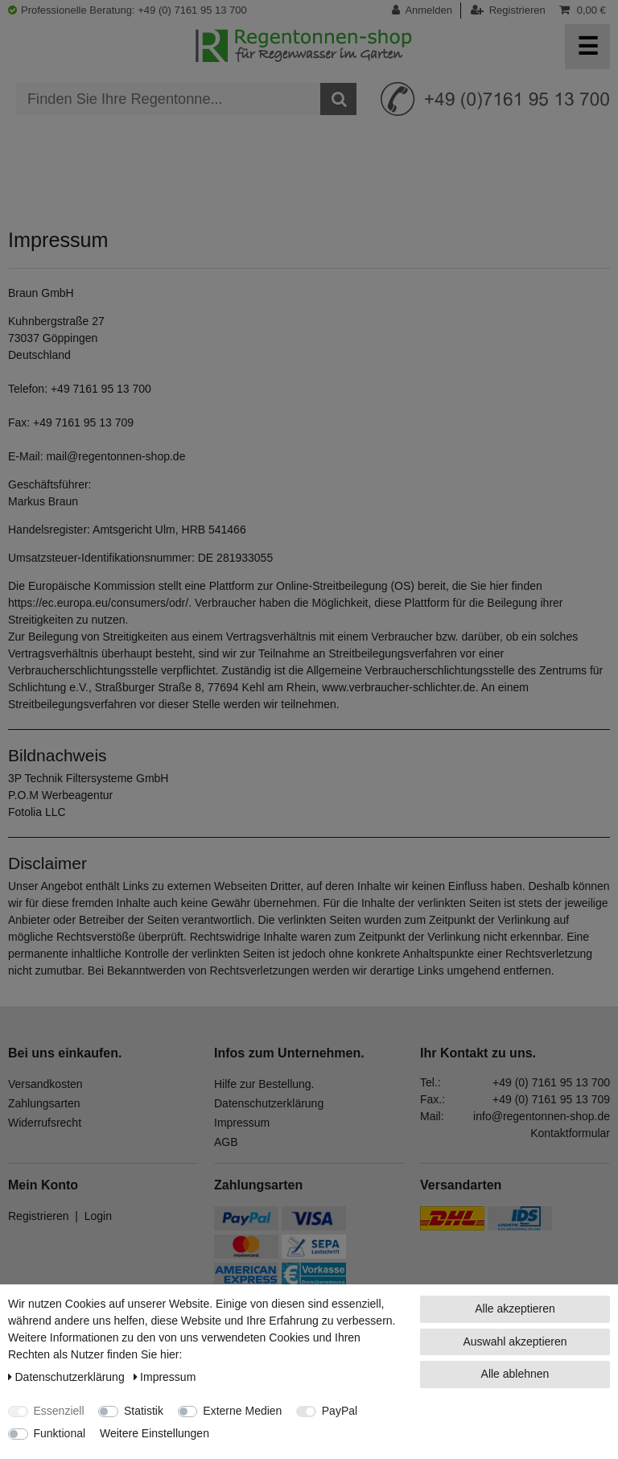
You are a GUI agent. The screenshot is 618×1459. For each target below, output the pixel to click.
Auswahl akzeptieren (514, 1341)
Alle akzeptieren (515, 1308)
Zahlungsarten (44, 1103)
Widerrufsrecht (44, 1122)
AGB (226, 1141)
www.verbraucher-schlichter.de (399, 687)
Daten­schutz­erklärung (68, 1376)
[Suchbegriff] (168, 99)
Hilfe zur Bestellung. (264, 1084)
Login (98, 1216)
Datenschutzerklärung (268, 1103)
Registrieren (38, 1216)
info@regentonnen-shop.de (541, 1116)
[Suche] (338, 99)
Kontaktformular (570, 1133)
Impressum (242, 1122)
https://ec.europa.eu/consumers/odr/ (98, 602)
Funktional (60, 1433)
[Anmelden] (426, 10)
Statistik (143, 1410)
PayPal (339, 1410)
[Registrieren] (508, 10)
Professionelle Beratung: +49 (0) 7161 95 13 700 (127, 10)
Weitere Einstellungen (154, 1433)
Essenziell (59, 1410)
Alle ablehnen (515, 1373)
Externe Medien (242, 1410)
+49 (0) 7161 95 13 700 (551, 1082)
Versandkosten (45, 1084)
